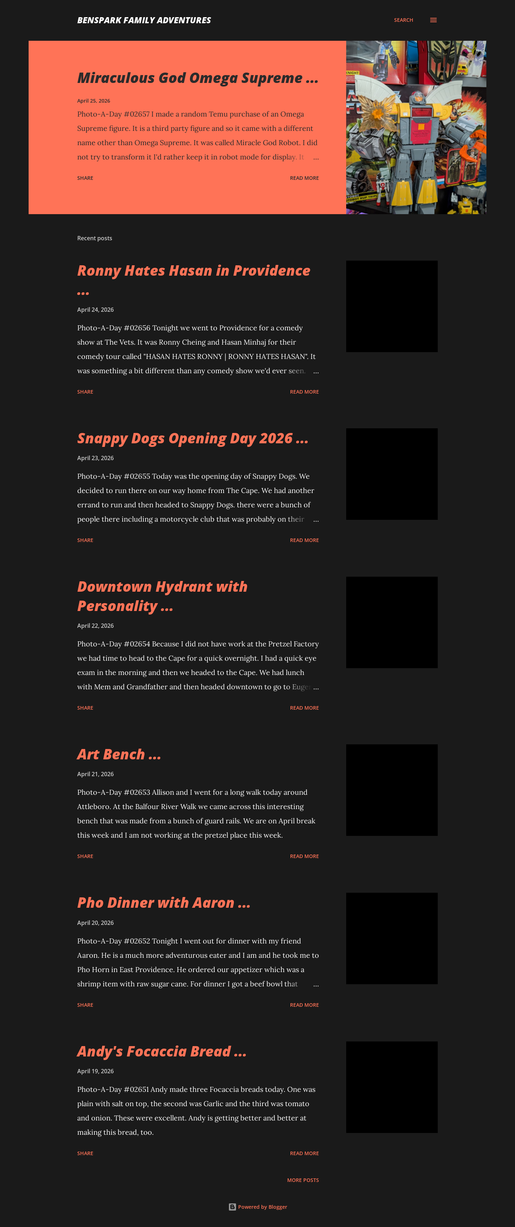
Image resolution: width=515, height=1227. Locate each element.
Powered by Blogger (257, 1206)
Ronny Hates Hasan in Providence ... (193, 279)
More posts (303, 1180)
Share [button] (85, 177)
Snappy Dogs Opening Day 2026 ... (193, 438)
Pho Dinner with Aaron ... (164, 902)
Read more (304, 177)
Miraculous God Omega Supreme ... (198, 77)
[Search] (403, 20)
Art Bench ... (119, 754)
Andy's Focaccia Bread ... (162, 1051)
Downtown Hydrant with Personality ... (162, 595)
